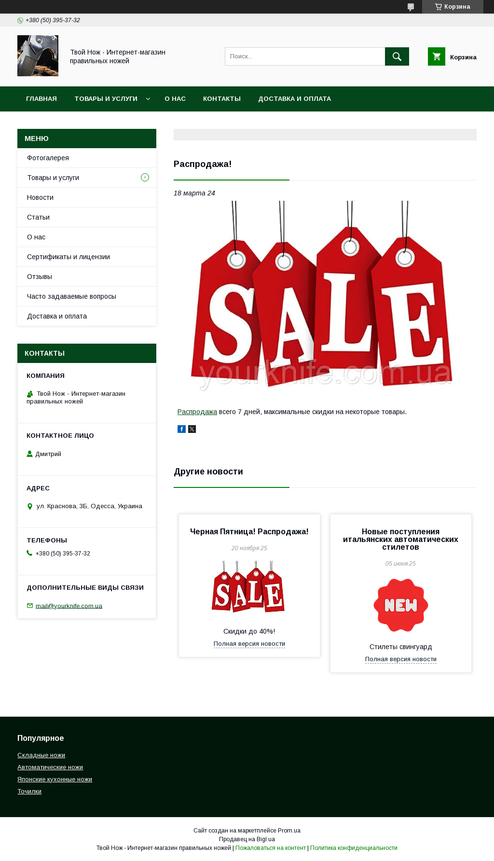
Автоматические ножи (50, 767)
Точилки (29, 791)
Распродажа (197, 412)
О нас (175, 98)
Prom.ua (289, 830)
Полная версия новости (249, 643)
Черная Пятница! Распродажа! (249, 532)
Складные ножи (41, 755)
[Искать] (397, 56)
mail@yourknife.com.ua (69, 605)
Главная (41, 98)
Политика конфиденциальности (354, 848)
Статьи (38, 217)
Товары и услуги (105, 98)
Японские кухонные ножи (54, 779)
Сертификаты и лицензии (68, 257)
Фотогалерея (48, 158)
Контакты (222, 98)
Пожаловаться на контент (270, 848)
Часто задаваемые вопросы (71, 296)
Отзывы (39, 276)
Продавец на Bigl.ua (247, 839)
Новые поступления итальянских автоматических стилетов (400, 539)
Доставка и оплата (294, 98)
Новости (40, 197)
